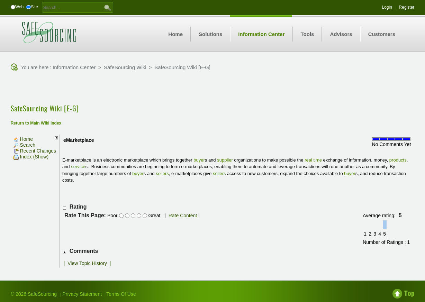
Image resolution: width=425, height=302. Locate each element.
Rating (78, 207)
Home (23, 139)
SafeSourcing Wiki (125, 67)
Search (24, 145)
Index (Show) (30, 156)
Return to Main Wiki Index (36, 123)
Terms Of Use (121, 294)
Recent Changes (34, 151)
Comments (84, 251)
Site (34, 6)
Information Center (74, 67)
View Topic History (87, 263)
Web (19, 6)
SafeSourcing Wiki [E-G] (182, 67)
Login (387, 7)
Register (407, 7)
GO (107, 7)
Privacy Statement (82, 294)
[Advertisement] (212, 88)
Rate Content (183, 215)
